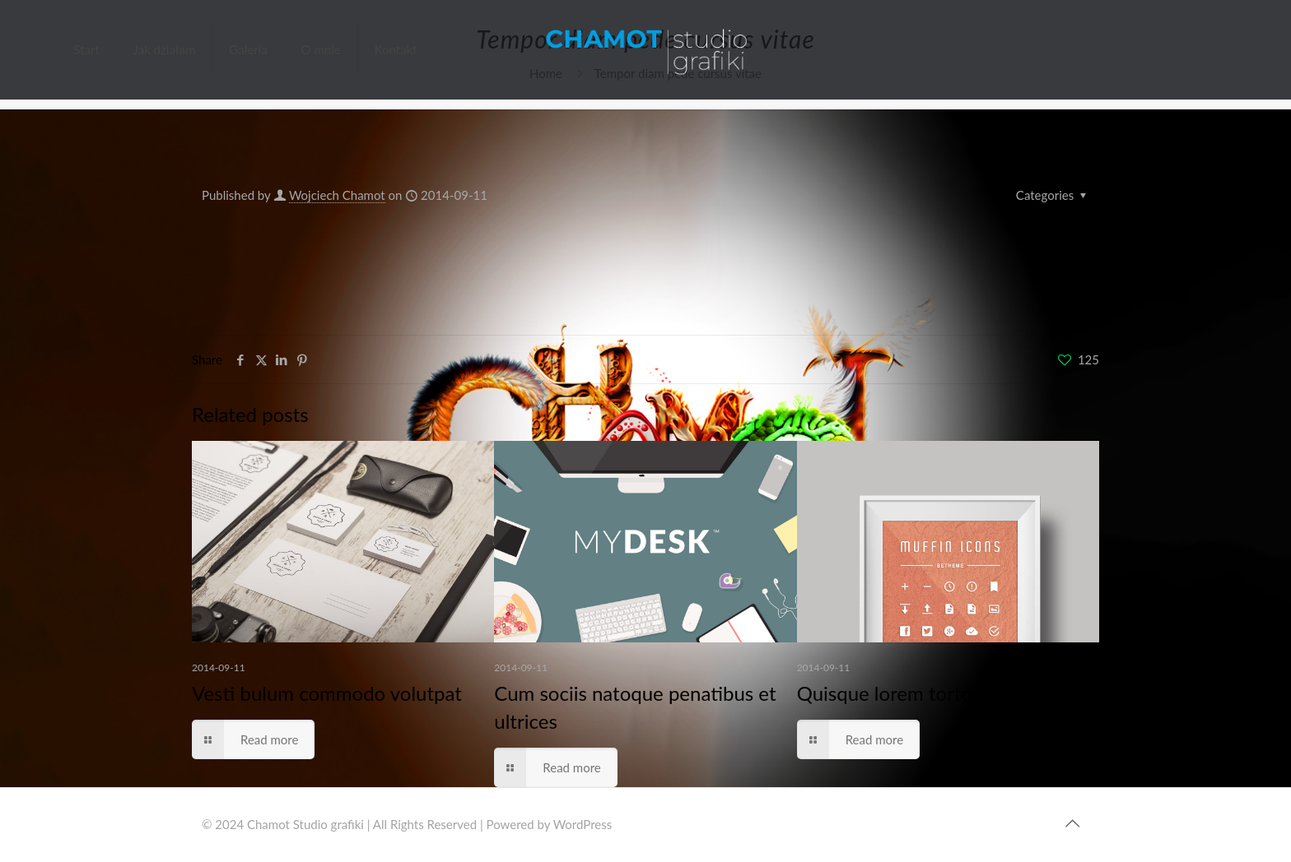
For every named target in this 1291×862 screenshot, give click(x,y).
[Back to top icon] (1072, 822)
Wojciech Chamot (337, 195)
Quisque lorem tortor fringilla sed (940, 693)
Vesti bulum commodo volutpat (327, 693)
